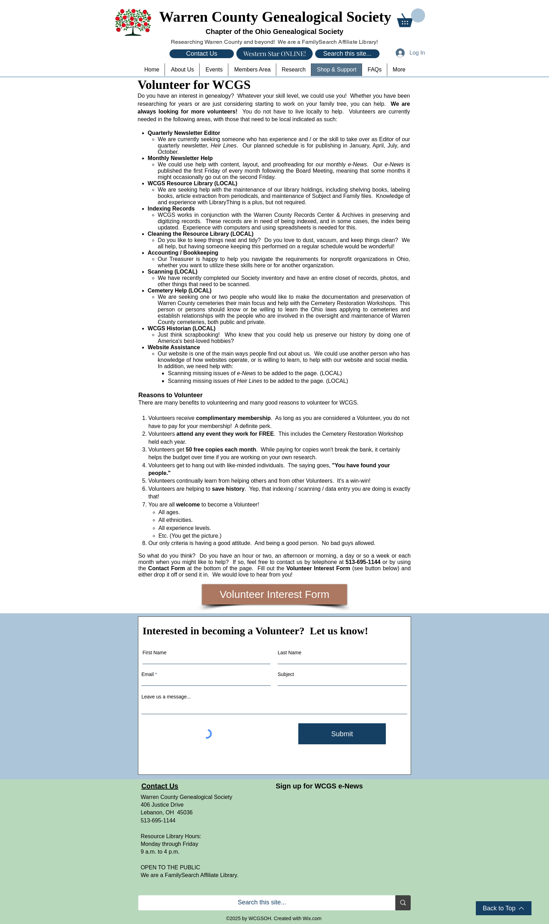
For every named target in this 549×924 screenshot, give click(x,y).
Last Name (289, 652)
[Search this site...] (347, 53)
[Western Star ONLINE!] (274, 53)
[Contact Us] (201, 53)
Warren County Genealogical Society (275, 17)
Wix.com (312, 918)
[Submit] (342, 733)
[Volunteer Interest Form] (274, 594)
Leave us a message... (166, 696)
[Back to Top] (503, 908)
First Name (154, 652)
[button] (411, 17)
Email (147, 674)
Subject (286, 674)
